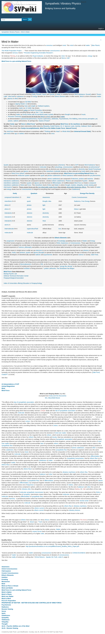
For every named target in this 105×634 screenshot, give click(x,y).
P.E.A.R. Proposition (9, 600)
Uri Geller (28, 108)
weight (33, 106)
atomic (50, 179)
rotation (70, 485)
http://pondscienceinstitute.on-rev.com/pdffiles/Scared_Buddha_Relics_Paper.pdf (52, 546)
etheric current (39, 508)
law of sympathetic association (24, 402)
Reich (89, 126)
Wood (47, 520)
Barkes (77, 489)
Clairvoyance (6, 571)
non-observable (43, 187)
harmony (12, 498)
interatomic (7, 181)
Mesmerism (6, 581)
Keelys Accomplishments (30, 128)
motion (25, 110)
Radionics (77, 201)
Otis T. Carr (39, 112)
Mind (63, 58)
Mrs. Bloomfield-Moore (52, 398)
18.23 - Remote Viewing (10, 628)
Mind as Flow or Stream (10, 586)
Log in (101, 28)
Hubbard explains (43, 106)
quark (42, 175)
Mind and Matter (7, 588)
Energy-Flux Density (87, 193)
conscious (49, 45)
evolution (27, 268)
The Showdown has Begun (65, 268)
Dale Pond (94, 254)
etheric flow (93, 458)
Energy (92, 241)
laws (42, 443)
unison (28, 421)
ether (16, 98)
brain (26, 452)
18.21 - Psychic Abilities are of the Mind (15, 626)
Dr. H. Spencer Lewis (67, 126)
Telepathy (5, 622)
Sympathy (5, 617)
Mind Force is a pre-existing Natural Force (16, 61)
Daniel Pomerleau (36, 110)
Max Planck (95, 45)
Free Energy (85, 201)
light (44, 205)
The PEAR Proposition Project (12, 50)
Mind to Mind (6, 598)
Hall (84, 489)
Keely (33, 94)
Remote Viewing (7, 609)
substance (81, 94)
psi (96, 119)
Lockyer (43, 410)
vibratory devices (74, 510)
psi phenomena (94, 167)
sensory (15, 53)
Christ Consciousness (9, 569)
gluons (26, 171)
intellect (21, 133)
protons (81, 179)
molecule (30, 232)
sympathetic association (64, 439)
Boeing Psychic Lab (10, 274)
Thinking (47, 131)
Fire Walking (73, 119)
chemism (61, 165)
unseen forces (37, 531)
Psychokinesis (64, 119)
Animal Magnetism (8, 386)
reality (14, 557)
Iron (59, 229)
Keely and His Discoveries (57, 396)
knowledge (61, 241)
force (48, 116)
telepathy (80, 185)
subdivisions (57, 175)
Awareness (46, 197)
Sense (4, 611)
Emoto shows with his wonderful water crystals (38, 114)
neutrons (90, 179)
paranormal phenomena (29, 119)
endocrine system (24, 175)
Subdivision (76, 189)
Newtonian (77, 187)
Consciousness (75, 243)
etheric (22, 173)
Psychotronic (6, 605)
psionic (10, 121)
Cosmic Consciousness (79, 197)
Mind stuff (11, 96)
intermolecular (9, 229)
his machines (75, 124)
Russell (38, 94)
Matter (59, 94)
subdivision (56, 179)
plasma (9, 98)
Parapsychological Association (14, 278)
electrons (75, 179)
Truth (40, 522)
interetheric (50, 171)
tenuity (54, 437)
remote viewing (89, 185)
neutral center (84, 501)
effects (84, 187)
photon (50, 175)
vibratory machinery (68, 472)
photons (86, 250)
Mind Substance (90, 165)
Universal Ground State (82, 131)
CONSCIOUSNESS (78, 553)
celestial (57, 171)
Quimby (52, 94)
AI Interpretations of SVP (10, 384)
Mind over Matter (7, 596)
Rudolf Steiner (55, 126)
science (21, 247)
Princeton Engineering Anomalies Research (38, 53)
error (52, 133)
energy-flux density (66, 266)
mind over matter (60, 433)
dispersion (30, 485)
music (84, 114)
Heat (44, 221)
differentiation (56, 183)
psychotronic (48, 254)
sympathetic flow (7, 445)
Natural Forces (71, 128)
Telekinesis (5, 620)
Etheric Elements (61, 238)
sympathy (27, 494)
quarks (85, 181)
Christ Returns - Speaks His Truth (46, 557)
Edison (76, 209)
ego (16, 133)
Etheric (23, 520)
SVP (76, 165)
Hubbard (84, 126)
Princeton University (14, 116)
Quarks (6, 165)
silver (50, 474)
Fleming (12, 56)
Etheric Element (60, 96)
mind (64, 45)
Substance (70, 175)
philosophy (28, 247)
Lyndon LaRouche (50, 268)
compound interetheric (12, 197)
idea (49, 201)
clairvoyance (8, 187)
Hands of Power (44, 121)
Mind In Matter (25, 32)
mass (26, 106)
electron (29, 213)
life (42, 264)
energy (90, 56)
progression (10, 241)
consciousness (55, 50)
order (42, 533)
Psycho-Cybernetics (44, 119)
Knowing (5, 579)
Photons (68, 181)
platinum (43, 474)
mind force (10, 131)
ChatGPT (5, 374)
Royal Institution (38, 56)
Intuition (4, 577)
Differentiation (24, 483)
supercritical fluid (32, 229)
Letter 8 (60, 557)
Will (68, 58)
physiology (58, 167)
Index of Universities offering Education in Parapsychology (23, 283)
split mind (7, 133)
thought (67, 114)
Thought (5, 624)
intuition (73, 185)
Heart (58, 131)
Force (29, 185)
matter (87, 45)
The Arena (83, 520)
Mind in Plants (7, 594)
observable (70, 187)
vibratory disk (26, 489)
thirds (98, 492)
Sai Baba (28, 102)
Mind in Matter (7, 592)
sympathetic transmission (75, 458)
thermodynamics (25, 264)
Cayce (44, 94)
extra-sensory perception (86, 119)
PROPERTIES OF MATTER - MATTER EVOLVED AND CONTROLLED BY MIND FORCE (32, 603)
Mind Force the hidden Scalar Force (52, 128)
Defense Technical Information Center (16, 276)
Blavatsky (46, 126)
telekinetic (55, 119)
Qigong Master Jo (21, 104)
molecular (43, 167)
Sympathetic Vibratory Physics (11, 32)
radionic (16, 121)
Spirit (3, 613)
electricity (82, 169)
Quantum (34, 193)
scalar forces (53, 187)
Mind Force (31, 124)
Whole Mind (66, 131)
